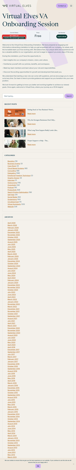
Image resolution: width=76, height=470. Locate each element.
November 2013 (13, 440)
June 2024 (12, 273)
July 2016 (11, 373)
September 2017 (14, 352)
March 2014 (12, 436)
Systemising (12, 199)
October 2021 (13, 314)
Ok (38, 466)
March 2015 (12, 407)
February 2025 (13, 256)
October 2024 (13, 263)
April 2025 (11, 252)
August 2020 (12, 335)
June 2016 (11, 376)
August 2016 (12, 371)
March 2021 (12, 326)
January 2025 (13, 259)
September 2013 (14, 445)
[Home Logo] (16, 6)
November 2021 (13, 311)
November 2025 (14, 235)
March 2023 (12, 299)
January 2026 (13, 230)
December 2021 (13, 309)
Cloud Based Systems (16, 168)
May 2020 (11, 342)
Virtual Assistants (14, 204)
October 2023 (13, 290)
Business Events (14, 164)
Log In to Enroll (61, 36)
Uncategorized (13, 202)
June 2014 (11, 428)
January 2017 (13, 362)
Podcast (11, 187)
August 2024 (12, 268)
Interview (11, 180)
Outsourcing (12, 183)
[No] (74, 464)
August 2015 (12, 397)
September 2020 (14, 333)
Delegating (12, 173)
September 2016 (14, 369)
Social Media (12, 197)
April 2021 (11, 323)
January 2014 (13, 438)
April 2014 (11, 433)
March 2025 (12, 254)
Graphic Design (13, 178)
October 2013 (13, 443)
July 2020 (11, 338)
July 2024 (11, 271)
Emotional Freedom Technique (19, 176)
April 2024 (11, 278)
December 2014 (13, 414)
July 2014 (11, 426)
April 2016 (11, 381)
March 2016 (12, 383)
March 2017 (12, 357)
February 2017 (13, 359)
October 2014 (13, 419)
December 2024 (14, 261)
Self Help (11, 195)
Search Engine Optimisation (18, 192)
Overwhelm (12, 185)
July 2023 (11, 292)
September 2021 (14, 316)
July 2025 (11, 244)
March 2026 (12, 225)
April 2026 (11, 223)
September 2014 (14, 421)
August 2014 (12, 424)
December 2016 (13, 364)
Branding (11, 161)
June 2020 (12, 340)
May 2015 (11, 405)
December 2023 (14, 285)
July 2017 (11, 354)
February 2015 (13, 409)
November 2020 (14, 330)
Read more (32, 114)
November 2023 (14, 287)
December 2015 (13, 388)
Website (11, 207)
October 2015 (13, 393)
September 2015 (14, 395)
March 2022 (12, 307)
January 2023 (13, 302)
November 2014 (13, 417)
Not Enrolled (14, 35)
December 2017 (13, 350)
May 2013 (11, 455)
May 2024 (11, 275)
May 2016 (11, 378)
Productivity (12, 190)
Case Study (12, 166)
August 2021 (12, 318)
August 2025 (12, 242)
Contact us (62, 6)
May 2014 (11, 431)
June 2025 (12, 247)
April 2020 (11, 345)
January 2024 (13, 283)
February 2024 (13, 280)
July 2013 (11, 450)
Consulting (12, 171)
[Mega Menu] (71, 5)
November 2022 (14, 304)
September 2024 (14, 266)
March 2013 (12, 457)
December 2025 (14, 232)
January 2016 (13, 385)
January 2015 (13, 412)
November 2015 (13, 390)
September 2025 (14, 240)
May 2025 (11, 249)
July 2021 (11, 321)
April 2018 (11, 347)
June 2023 (12, 295)
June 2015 (11, 402)
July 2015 (11, 400)
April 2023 (11, 297)
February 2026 (13, 228)
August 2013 (12, 448)
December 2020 (14, 328)
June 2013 (11, 452)
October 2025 (13, 237)
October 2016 (13, 366)
